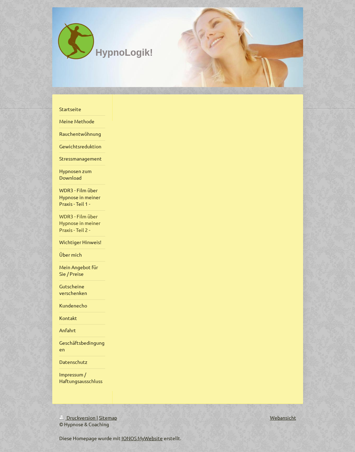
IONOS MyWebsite (142, 438)
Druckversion (78, 417)
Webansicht (283, 417)
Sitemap (108, 417)
